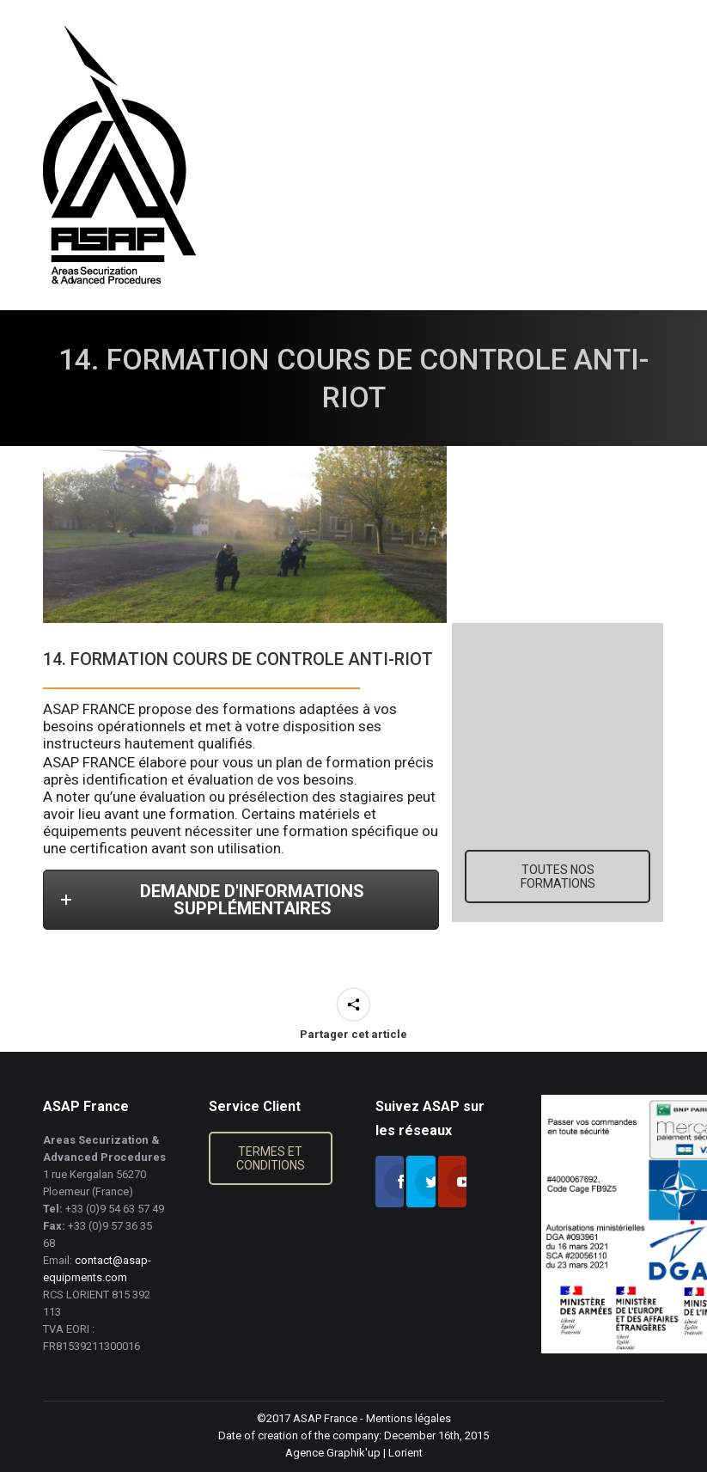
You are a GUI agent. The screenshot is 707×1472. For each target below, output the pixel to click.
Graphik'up (353, 1452)
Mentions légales (408, 1418)
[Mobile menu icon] (679, 155)
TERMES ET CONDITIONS (270, 1158)
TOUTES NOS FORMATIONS (558, 876)
